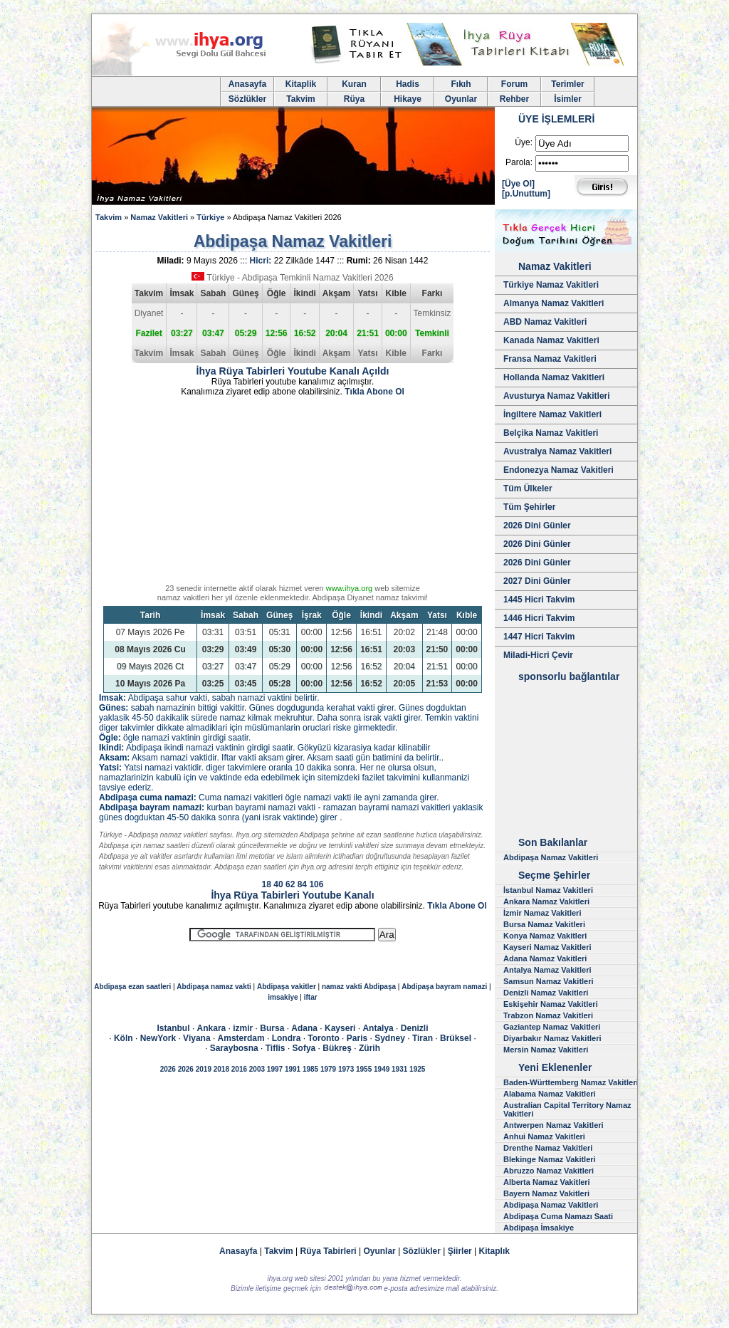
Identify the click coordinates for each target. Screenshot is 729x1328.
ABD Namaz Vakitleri (545, 322)
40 (278, 884)
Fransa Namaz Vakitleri (550, 359)
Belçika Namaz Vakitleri (550, 433)
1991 (292, 1069)
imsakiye (283, 997)
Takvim (300, 99)
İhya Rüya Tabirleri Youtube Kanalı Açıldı (292, 371)
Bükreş (337, 1048)
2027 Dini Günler (537, 581)
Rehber (514, 99)
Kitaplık (494, 1251)
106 (316, 884)
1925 (417, 1069)
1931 (399, 1069)
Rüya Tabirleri (328, 1251)
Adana (304, 1028)
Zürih (369, 1048)
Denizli (415, 1028)
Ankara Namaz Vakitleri (546, 901)
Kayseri (340, 1028)
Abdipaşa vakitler (286, 986)
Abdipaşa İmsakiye (538, 1227)
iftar (311, 997)
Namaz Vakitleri (159, 217)
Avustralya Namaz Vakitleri (557, 451)
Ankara (211, 1028)
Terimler (567, 84)
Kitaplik (300, 84)
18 (266, 884)
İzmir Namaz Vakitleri (542, 913)
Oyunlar (461, 99)
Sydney (389, 1038)
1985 (310, 1069)
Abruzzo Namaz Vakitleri (548, 1170)
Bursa (272, 1028)
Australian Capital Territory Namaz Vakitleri (567, 1109)
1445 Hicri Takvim (539, 600)
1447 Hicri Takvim (539, 637)
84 (302, 884)
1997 (275, 1069)
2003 (257, 1069)
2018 (221, 1069)
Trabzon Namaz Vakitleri (548, 1015)
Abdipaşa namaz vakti (214, 986)
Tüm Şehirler (529, 507)
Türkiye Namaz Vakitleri (551, 285)
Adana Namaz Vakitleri (545, 958)
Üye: (524, 142)
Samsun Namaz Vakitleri (548, 981)
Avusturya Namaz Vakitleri (556, 396)
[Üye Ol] (518, 184)
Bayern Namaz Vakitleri (546, 1193)
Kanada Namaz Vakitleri (551, 340)
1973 (346, 1069)
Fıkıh (461, 84)
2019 (203, 1069)
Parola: (519, 162)
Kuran (354, 84)
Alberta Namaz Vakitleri (546, 1182)
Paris (357, 1038)
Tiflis (275, 1048)
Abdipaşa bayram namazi (444, 986)
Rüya (354, 99)
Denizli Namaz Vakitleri (545, 992)
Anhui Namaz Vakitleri (544, 1136)
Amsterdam (241, 1038)
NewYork (158, 1038)
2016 (239, 1069)
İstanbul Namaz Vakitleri (548, 890)
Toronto (323, 1038)
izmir (243, 1028)
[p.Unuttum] (526, 194)
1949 (381, 1069)
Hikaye (407, 99)
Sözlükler (247, 99)
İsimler (568, 99)
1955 (364, 1069)
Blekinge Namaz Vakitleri (549, 1159)
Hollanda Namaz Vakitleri (553, 377)
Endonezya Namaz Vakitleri (558, 470)
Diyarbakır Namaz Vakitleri (552, 1038)
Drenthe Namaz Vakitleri (547, 1148)
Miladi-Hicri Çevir (538, 655)
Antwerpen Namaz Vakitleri (553, 1125)
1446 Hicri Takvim (539, 618)
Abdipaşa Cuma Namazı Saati (558, 1216)
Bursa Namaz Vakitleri (544, 924)
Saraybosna (234, 1048)
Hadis (407, 84)
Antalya (377, 1028)
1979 (328, 1069)
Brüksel (455, 1038)
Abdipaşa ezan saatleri (132, 986)
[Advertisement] (293, 493)
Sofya (304, 1048)
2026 (168, 1069)
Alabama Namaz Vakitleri (549, 1093)
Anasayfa (247, 84)
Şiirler (460, 1251)
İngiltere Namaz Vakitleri (552, 414)
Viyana (196, 1038)
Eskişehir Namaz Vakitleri (550, 1004)
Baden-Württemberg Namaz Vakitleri (571, 1082)
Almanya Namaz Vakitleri (553, 303)
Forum (514, 84)
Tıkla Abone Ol (374, 392)
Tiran (422, 1038)
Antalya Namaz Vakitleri (547, 970)
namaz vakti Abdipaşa (359, 986)
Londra (286, 1038)
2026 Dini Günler (537, 525)
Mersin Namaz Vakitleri (545, 1049)
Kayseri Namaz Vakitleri (547, 947)
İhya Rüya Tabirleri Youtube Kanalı (292, 895)
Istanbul (173, 1028)
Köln (123, 1038)
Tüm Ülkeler (527, 488)
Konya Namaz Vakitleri (545, 935)
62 (290, 884)
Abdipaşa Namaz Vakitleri (550, 857)
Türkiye (210, 217)
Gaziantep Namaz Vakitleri (551, 1027)
